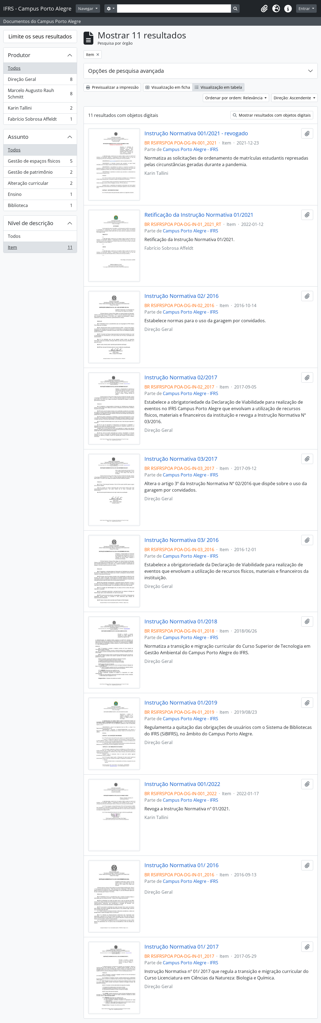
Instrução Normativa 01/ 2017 (181, 946)
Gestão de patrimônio (40, 173)
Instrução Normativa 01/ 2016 (181, 865)
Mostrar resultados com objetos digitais (272, 115)
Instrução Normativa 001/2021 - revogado (196, 133)
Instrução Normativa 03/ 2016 (181, 540)
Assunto (18, 136)
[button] (264, 9)
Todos (14, 68)
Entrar (305, 8)
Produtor (19, 55)
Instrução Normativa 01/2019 (180, 702)
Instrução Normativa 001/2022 (182, 784)
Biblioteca (40, 206)
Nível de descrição (30, 223)
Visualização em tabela (218, 87)
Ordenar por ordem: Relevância (234, 97)
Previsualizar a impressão (112, 87)
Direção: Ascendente (293, 97)
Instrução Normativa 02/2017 (180, 377)
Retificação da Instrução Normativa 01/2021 (198, 215)
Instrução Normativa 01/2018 (180, 621)
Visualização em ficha (167, 87)
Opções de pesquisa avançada (126, 70)
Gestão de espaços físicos (40, 162)
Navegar (86, 8)
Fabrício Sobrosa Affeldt (40, 120)
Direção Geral (40, 80)
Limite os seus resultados (40, 36)
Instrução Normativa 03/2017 (180, 459)
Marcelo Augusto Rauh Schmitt (40, 93)
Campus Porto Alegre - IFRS (190, 149)
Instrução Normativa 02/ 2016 (181, 296)
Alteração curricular (40, 184)
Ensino (40, 195)
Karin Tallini (40, 109)
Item (40, 248)
